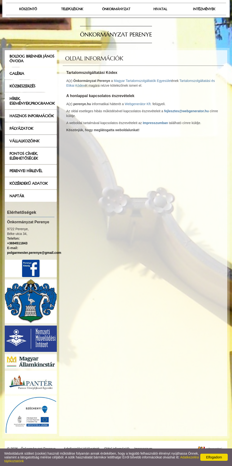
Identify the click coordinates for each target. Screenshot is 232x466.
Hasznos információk (31, 115)
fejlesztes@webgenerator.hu (186, 111)
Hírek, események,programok (32, 101)
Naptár (16, 195)
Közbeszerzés (22, 86)
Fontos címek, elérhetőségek (23, 156)
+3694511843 (17, 243)
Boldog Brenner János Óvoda (31, 58)
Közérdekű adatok (28, 183)
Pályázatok (21, 128)
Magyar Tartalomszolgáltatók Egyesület (142, 81)
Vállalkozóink (24, 141)
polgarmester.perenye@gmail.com (34, 253)
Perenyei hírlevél (25, 170)
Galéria (16, 73)
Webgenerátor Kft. (138, 104)
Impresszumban (155, 123)
